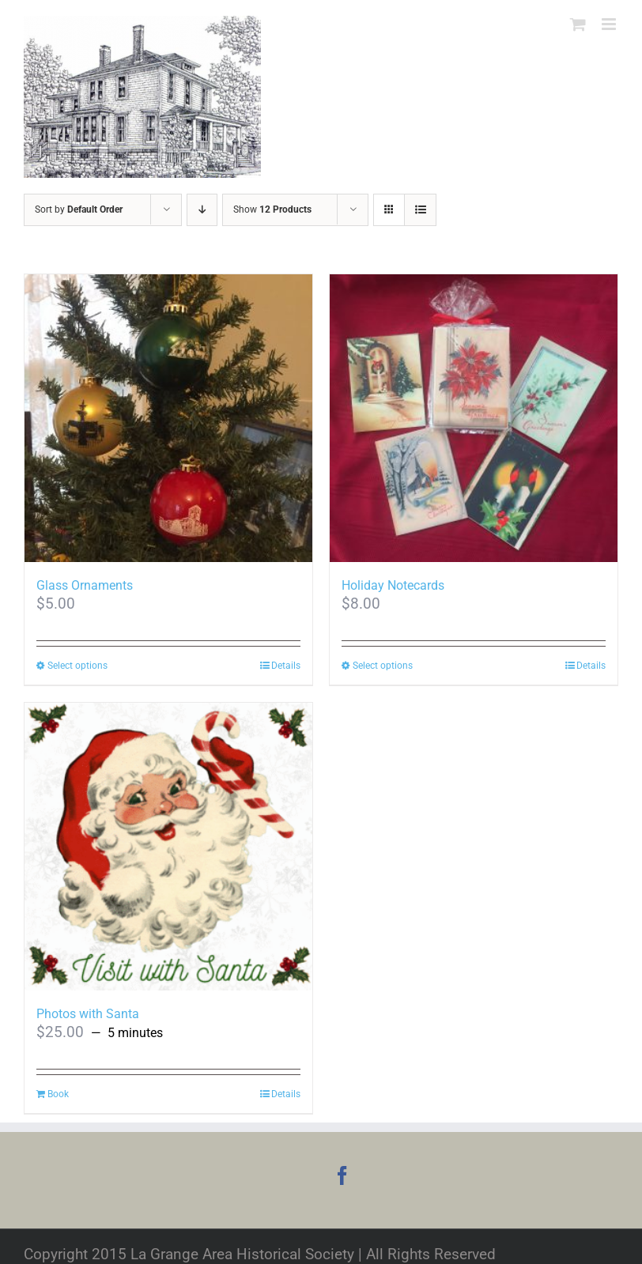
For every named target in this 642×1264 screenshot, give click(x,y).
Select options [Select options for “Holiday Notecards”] (383, 665)
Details (285, 665)
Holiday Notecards (393, 585)
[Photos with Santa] (168, 846)
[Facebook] (342, 1175)
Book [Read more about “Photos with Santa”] (58, 1094)
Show (272, 209)
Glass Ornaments (84, 585)
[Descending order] (202, 210)
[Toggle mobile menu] (610, 24)
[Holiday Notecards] (473, 418)
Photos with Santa (87, 1013)
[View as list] (420, 209)
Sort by (79, 209)
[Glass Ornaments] (168, 418)
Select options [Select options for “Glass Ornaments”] (77, 665)
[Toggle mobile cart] (578, 24)
